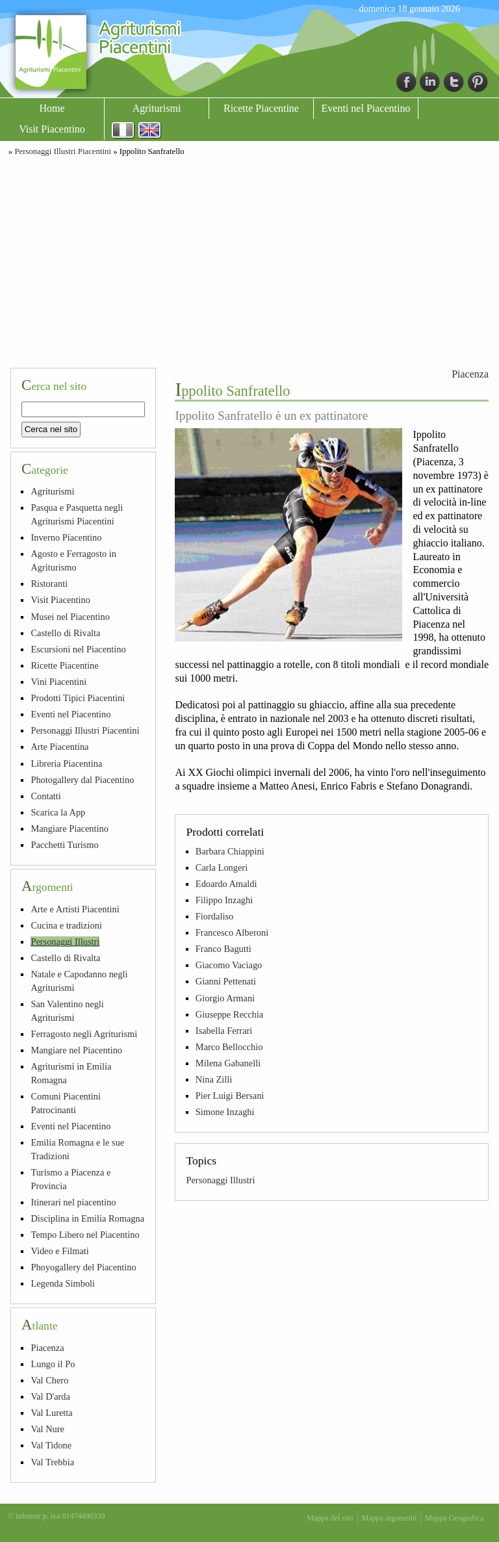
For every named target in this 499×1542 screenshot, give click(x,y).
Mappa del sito (330, 1518)
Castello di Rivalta (65, 633)
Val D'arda (50, 1396)
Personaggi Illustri (220, 1180)
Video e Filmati (59, 1251)
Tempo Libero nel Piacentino (85, 1234)
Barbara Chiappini (230, 851)
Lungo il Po (53, 1364)
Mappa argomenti (389, 1518)
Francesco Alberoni (232, 932)
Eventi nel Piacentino (366, 108)
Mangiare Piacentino (69, 828)
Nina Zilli (214, 1079)
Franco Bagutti (223, 949)
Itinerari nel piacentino (73, 1202)
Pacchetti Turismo (64, 845)
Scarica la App (58, 812)
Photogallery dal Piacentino (82, 780)
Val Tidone (51, 1445)
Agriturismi (157, 108)
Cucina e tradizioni (66, 925)
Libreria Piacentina (66, 763)
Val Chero (49, 1380)
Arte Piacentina (59, 746)
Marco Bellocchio (229, 1047)
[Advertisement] (249, 260)
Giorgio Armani (225, 998)
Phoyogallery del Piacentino (83, 1267)
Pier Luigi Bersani (230, 1095)
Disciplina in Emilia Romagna (87, 1218)
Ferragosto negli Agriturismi (84, 1034)
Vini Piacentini (58, 681)
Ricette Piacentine (261, 108)
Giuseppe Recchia (229, 1014)
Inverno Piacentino (66, 537)
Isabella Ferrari (224, 1030)
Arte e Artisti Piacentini (75, 909)
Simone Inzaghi (225, 1112)
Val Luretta (51, 1412)
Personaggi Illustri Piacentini (62, 151)
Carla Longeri (222, 867)
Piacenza (470, 373)
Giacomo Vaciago (229, 965)
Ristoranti (49, 583)
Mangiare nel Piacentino (76, 1050)
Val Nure (47, 1429)
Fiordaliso (214, 916)
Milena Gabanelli (228, 1063)
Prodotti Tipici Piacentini (78, 698)
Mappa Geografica (454, 1518)
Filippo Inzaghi (224, 900)
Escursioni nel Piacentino (78, 649)
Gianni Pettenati (226, 981)
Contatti (45, 796)
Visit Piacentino (52, 129)
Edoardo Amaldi (226, 884)
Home (51, 108)
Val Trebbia (52, 1462)
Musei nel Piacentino (70, 616)
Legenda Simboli (63, 1283)
